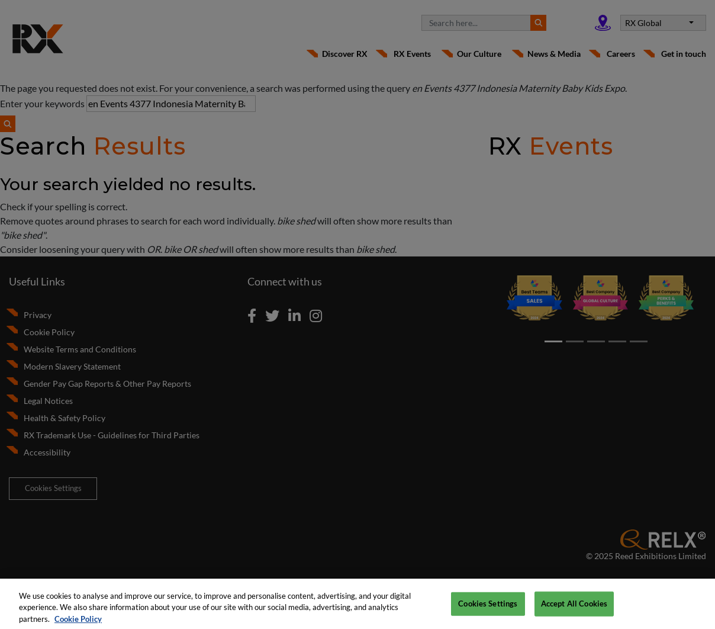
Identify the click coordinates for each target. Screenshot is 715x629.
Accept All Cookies (574, 607)
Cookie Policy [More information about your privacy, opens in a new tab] (78, 622)
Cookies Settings (487, 607)
